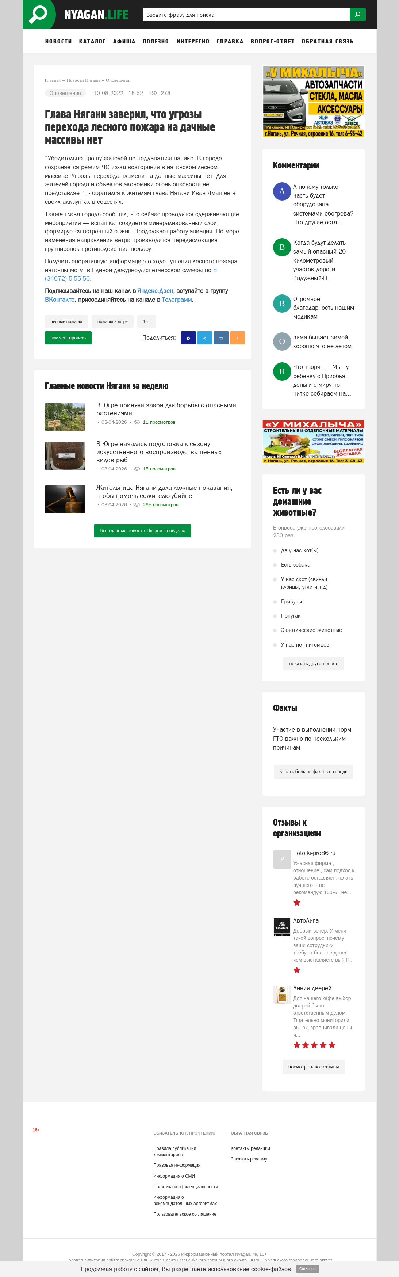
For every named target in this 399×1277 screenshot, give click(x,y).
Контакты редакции (250, 1148)
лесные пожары (66, 321)
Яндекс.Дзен (155, 290)
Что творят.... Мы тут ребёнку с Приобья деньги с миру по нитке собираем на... (322, 380)
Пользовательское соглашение (184, 1214)
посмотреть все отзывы (313, 1067)
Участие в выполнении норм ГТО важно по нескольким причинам (312, 738)
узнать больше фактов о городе (313, 771)
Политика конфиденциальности (185, 1186)
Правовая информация (176, 1165)
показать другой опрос (313, 663)
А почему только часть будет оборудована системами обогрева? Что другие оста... (323, 204)
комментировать (68, 337)
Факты (285, 708)
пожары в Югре (112, 321)
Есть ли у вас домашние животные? (297, 501)
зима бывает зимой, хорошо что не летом (322, 341)
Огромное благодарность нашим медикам (323, 307)
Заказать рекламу (249, 1159)
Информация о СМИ (174, 1176)
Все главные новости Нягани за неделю (142, 530)
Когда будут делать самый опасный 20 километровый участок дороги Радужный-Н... (319, 260)
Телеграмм (177, 299)
